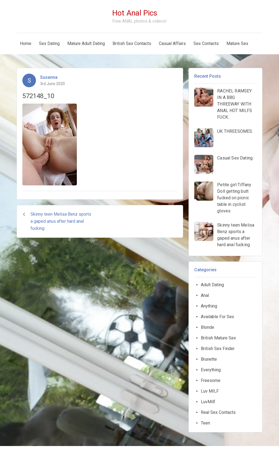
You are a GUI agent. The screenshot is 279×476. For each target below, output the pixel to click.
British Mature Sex (218, 338)
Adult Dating (212, 284)
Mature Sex (237, 43)
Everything (211, 369)
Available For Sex (217, 316)
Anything (209, 306)
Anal (205, 295)
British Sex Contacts (132, 43)
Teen (205, 423)
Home (25, 43)
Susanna (48, 77)
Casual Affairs (172, 43)
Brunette (209, 359)
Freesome (210, 380)
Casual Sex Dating (235, 158)
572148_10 (38, 96)
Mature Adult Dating (86, 43)
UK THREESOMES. (235, 131)
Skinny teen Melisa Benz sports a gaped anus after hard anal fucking (235, 234)
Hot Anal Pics (134, 12)
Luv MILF (210, 391)
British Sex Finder (218, 348)
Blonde (207, 327)
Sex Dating (49, 43)
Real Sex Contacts (218, 412)
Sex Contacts (206, 43)
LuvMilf (208, 401)
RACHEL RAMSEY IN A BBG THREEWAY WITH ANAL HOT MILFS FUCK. (234, 104)
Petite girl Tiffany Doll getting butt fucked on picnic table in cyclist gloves (234, 197)
